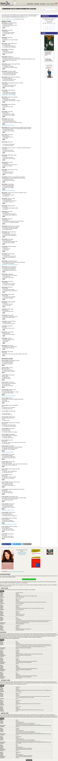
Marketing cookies (4, 713)
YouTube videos (3, 632)
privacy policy (15, 571)
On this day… (43, 3)
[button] (6, 544)
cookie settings (21, 571)
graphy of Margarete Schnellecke (9, 524)
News (48, 3)
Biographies (30, 3)
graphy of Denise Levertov (8, 509)
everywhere (13, 8)
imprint (10, 571)
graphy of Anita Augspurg (8, 452)
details (4, 27)
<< (45, 21)
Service (52, 3)
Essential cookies (4, 588)
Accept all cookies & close (29, 579)
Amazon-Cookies (38, 724)
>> (52, 21)
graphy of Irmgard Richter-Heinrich (10, 264)
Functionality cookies (5, 680)
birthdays (4, 19)
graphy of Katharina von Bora (8, 395)
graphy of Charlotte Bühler (8, 190)
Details (3, 365)
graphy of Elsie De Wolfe (8, 125)
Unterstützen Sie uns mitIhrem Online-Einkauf (21, 553)
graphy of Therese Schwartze (9, 94)
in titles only (13, 9)
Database (36, 3)
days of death (11, 19)
